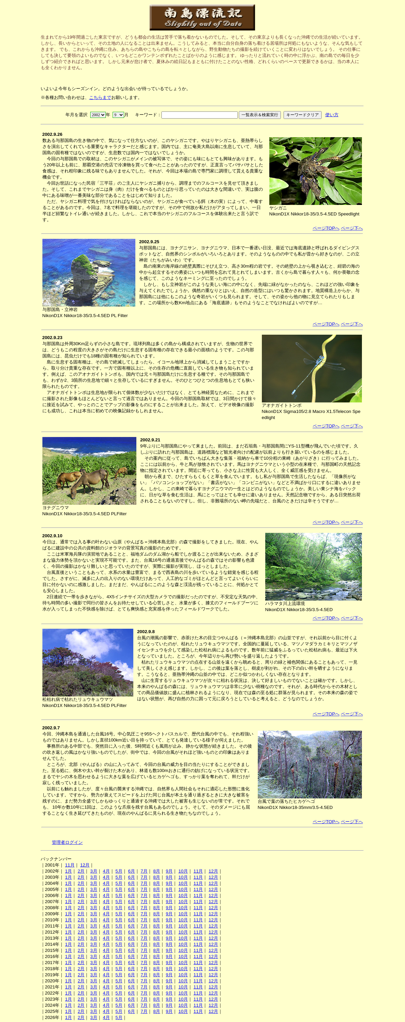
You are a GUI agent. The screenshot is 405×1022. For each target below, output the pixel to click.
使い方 (332, 114)
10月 (183, 871)
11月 (70, 865)
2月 (81, 871)
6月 (131, 871)
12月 (85, 865)
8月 (156, 871)
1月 (68, 871)
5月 (118, 871)
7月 (144, 871)
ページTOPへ (326, 228)
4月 (106, 871)
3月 (93, 871)
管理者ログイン (67, 842)
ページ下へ (352, 228)
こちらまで (100, 97)
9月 (169, 871)
